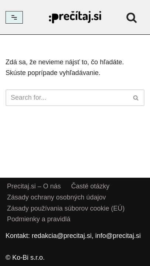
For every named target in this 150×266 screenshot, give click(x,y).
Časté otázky (90, 186)
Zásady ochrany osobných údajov (56, 197)
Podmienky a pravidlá (38, 219)
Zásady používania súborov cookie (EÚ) (66, 208)
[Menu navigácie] (14, 17)
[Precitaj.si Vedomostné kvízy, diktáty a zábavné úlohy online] (75, 17)
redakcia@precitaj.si (61, 235)
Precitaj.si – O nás (34, 186)
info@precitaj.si (117, 235)
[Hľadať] (131, 17)
